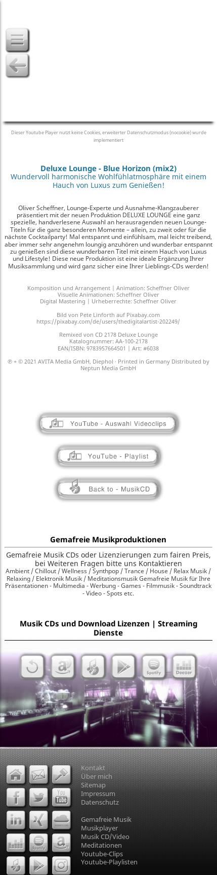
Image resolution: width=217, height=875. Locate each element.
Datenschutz (100, 802)
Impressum (98, 793)
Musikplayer (99, 827)
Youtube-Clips (102, 853)
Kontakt (93, 767)
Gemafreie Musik (106, 819)
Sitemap (93, 784)
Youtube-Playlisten (109, 861)
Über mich (96, 776)
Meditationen (101, 845)
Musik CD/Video (105, 836)
